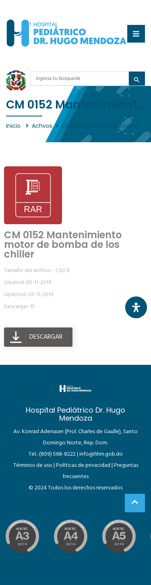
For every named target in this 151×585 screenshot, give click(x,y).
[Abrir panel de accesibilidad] (136, 307)
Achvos (42, 126)
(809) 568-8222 (57, 454)
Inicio (14, 126)
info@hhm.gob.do (101, 454)
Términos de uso (32, 465)
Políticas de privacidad (83, 465)
